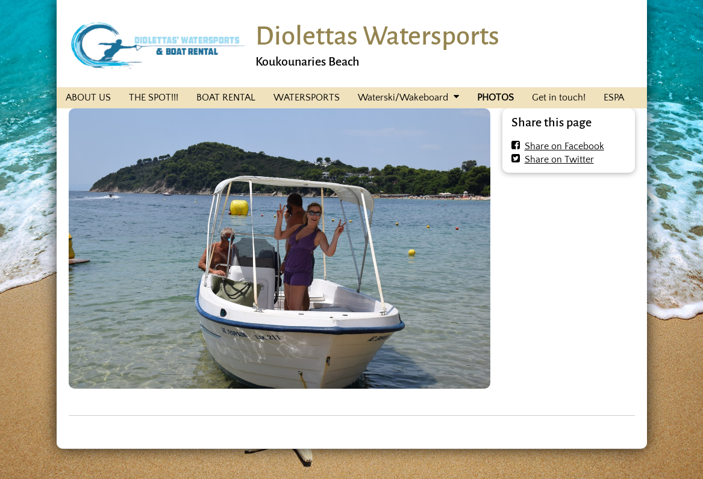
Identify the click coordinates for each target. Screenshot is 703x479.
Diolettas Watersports (377, 36)
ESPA (614, 97)
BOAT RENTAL (225, 97)
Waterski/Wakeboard (403, 97)
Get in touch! (559, 97)
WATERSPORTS (306, 97)
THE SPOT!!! (153, 97)
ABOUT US (88, 97)
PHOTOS (495, 97)
